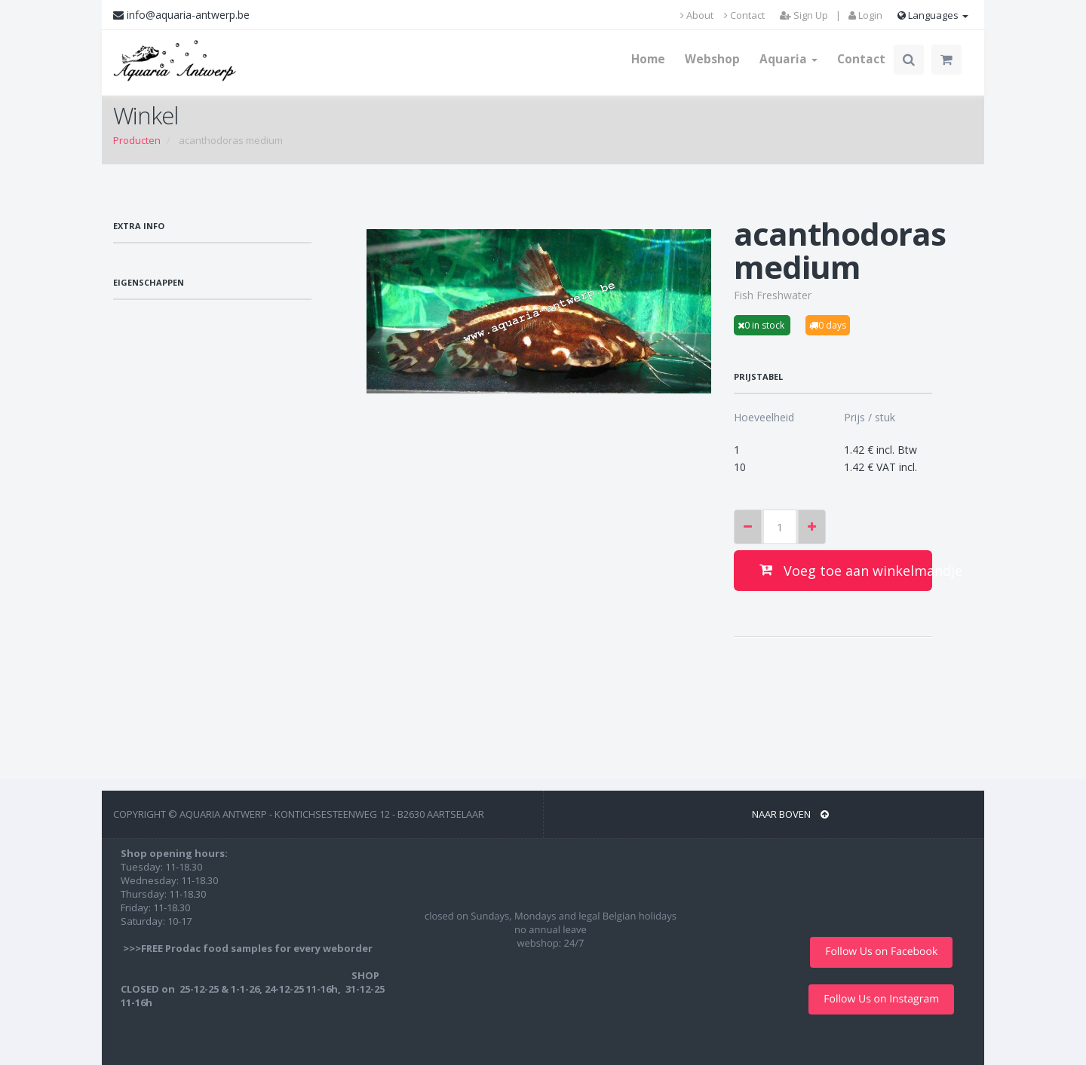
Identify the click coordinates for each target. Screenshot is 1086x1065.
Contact (744, 15)
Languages (932, 15)
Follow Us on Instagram (881, 999)
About (696, 15)
